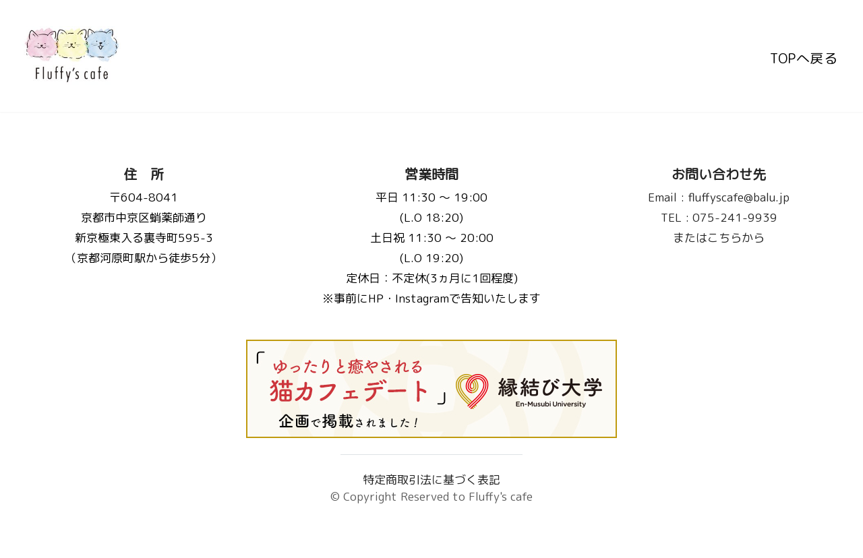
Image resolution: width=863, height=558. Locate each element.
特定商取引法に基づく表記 (431, 479)
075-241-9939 (719, 217)
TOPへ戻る (803, 55)
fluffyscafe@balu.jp (719, 197)
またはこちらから (719, 237)
